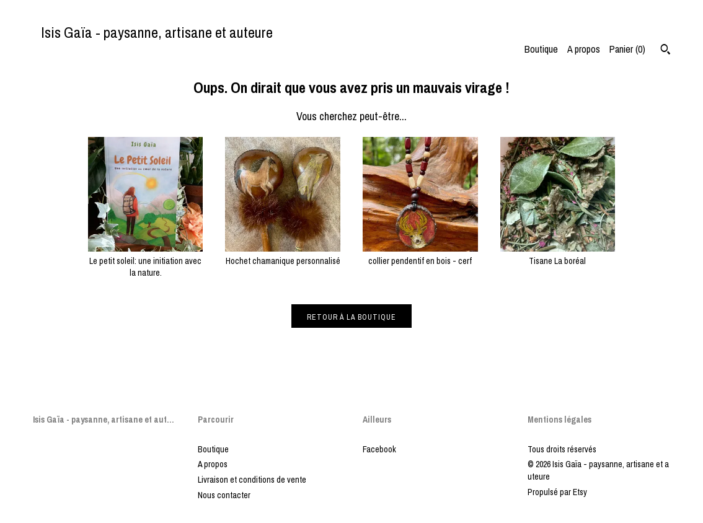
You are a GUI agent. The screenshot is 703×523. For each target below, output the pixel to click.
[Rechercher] (665, 51)
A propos (583, 49)
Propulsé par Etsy (557, 492)
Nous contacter (224, 495)
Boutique (541, 49)
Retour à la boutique (351, 317)
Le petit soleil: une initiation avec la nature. (145, 260)
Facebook (379, 449)
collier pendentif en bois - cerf (420, 254)
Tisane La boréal (558, 254)
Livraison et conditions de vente (252, 479)
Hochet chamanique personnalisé (282, 254)
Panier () (627, 49)
